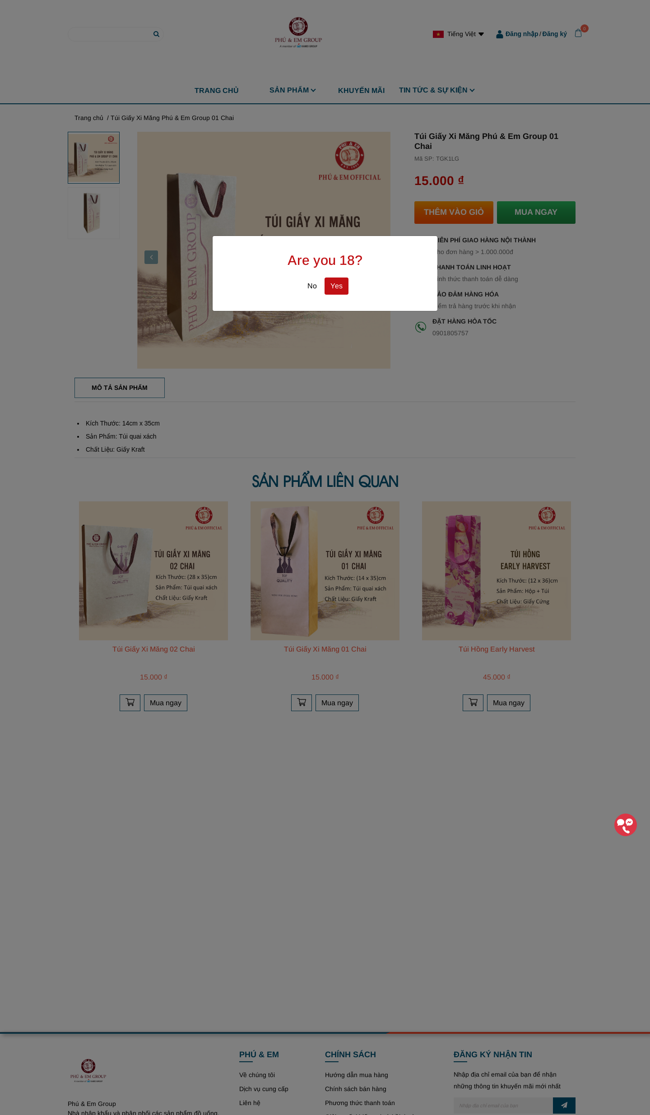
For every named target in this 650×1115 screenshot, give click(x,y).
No (312, 286)
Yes (336, 286)
